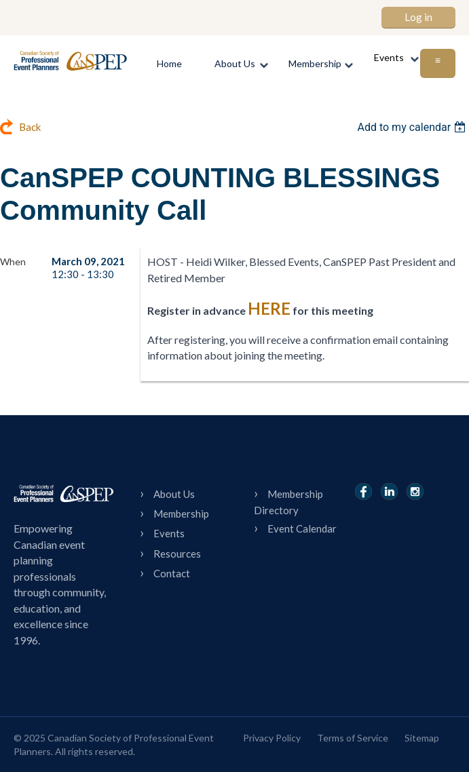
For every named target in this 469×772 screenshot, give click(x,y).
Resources (177, 553)
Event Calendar (302, 528)
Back (30, 127)
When (13, 261)
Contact (171, 573)
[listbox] (413, 127)
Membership (181, 513)
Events (169, 533)
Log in (418, 17)
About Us (174, 494)
